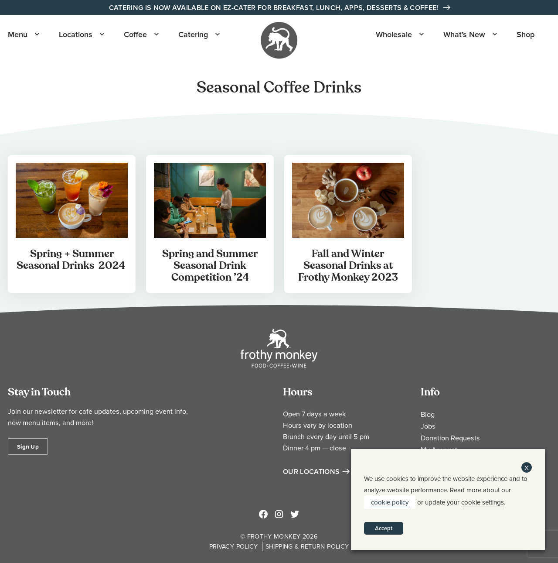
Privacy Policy (233, 546)
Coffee (135, 34)
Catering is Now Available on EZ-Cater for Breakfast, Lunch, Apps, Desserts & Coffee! (274, 8)
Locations (75, 34)
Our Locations (311, 472)
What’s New (464, 34)
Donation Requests (450, 438)
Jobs (428, 426)
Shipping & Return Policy (307, 546)
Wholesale (394, 34)
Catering (193, 34)
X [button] (526, 467)
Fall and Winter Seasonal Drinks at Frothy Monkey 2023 (348, 265)
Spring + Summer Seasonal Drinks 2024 (72, 259)
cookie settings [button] (482, 502)
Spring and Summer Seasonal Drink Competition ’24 (210, 265)
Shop (525, 34)
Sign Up (28, 446)
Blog (428, 414)
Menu (17, 34)
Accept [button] (383, 528)
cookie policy (389, 502)
